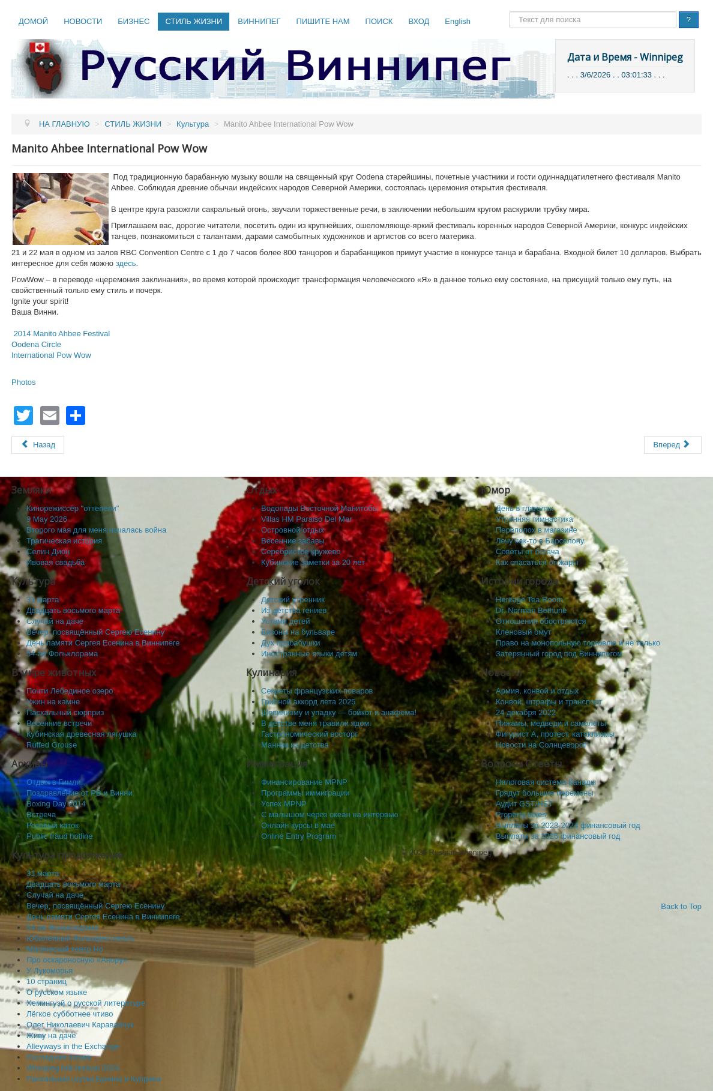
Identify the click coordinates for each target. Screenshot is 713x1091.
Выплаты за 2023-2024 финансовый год (568, 825)
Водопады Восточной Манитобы (319, 508)
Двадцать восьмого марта (73, 610)
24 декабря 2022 (526, 712)
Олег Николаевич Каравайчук (80, 1024)
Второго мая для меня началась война (96, 529)
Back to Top (681, 906)
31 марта (42, 599)
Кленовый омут (524, 631)
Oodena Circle (36, 344)
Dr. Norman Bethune (531, 610)
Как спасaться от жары (537, 562)
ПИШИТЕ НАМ (323, 21)
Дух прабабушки (290, 642)
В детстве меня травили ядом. (316, 723)
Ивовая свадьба (55, 562)
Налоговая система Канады (546, 782)
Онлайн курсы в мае (298, 825)
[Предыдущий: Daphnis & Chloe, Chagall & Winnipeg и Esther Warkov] (37, 445)
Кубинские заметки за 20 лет (313, 562)
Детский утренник (293, 599)
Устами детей (285, 621)
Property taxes (521, 814)
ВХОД (418, 21)
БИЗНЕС (133, 21)
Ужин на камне (53, 701)
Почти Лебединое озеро (69, 690)
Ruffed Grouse (51, 744)
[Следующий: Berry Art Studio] (673, 445)
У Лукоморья (49, 970)
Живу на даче (51, 1035)
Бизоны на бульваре (298, 631)
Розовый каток (52, 825)
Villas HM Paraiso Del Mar (306, 519)
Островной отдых (292, 529)
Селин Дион (48, 551)
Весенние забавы (293, 540)
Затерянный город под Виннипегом (559, 653)
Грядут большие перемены (545, 792)
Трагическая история (64, 540)
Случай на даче (54, 621)
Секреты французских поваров (317, 690)
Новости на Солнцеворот (541, 744)
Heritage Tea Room (529, 599)
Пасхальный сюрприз (65, 712)
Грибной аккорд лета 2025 (308, 701)
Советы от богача (527, 551)
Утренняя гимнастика (534, 519)
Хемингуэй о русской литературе (85, 1003)
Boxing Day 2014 (56, 803)
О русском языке (56, 992)
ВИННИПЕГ (259, 21)
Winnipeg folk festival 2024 (72, 1067)
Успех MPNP (284, 803)
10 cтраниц (46, 981)
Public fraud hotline (59, 836)
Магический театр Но (64, 948)
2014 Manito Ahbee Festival (62, 333)
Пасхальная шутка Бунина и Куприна (93, 1078)
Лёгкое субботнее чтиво (69, 1013)
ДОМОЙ (33, 21)
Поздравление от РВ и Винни (79, 792)
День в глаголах (524, 508)
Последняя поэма (58, 1057)
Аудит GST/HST (524, 803)
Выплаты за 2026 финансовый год (558, 836)
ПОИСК (379, 21)
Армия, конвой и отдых (537, 690)
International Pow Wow (51, 355)
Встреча (41, 814)
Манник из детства (295, 744)
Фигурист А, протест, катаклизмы (555, 734)
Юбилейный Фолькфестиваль (80, 938)
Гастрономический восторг (309, 734)
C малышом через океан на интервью (330, 814)
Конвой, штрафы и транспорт (549, 701)
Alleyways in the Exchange (72, 1046)
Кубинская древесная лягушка (81, 734)
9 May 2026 (46, 519)
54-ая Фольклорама (62, 653)
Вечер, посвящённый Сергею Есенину (95, 631)
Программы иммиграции (305, 792)
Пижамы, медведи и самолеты (551, 723)
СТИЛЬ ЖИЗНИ (193, 21)
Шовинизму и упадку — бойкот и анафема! (339, 712)
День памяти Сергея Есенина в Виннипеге (103, 642)
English (458, 21)
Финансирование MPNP (304, 782)
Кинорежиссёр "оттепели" (72, 508)
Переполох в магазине (536, 529)
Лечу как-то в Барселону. (541, 540)
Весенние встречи (59, 723)
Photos (23, 382)
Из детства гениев (293, 610)
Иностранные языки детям (309, 653)
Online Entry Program (298, 836)
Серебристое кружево (301, 551)
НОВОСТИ (83, 21)
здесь (126, 263)
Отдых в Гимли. (54, 782)
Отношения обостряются (541, 621)
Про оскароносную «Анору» (76, 959)
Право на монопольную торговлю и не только (578, 642)
